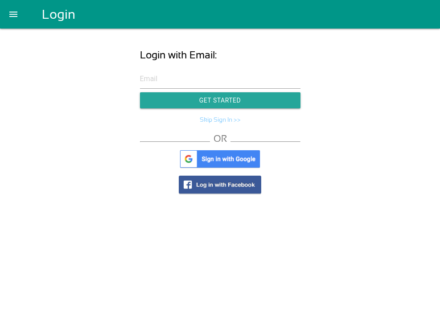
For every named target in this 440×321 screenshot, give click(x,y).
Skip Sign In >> (220, 119)
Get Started (220, 100)
